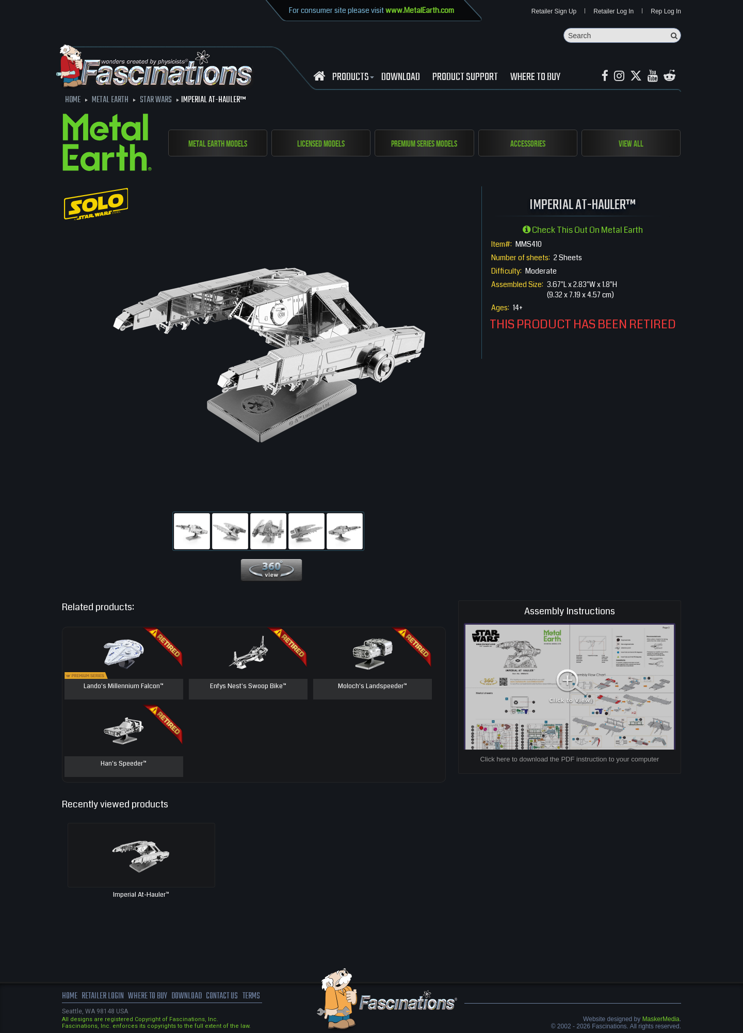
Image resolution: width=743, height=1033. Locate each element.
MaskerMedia (661, 1019)
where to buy (149, 997)
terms (256, 997)
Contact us (226, 997)
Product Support (465, 78)
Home (69, 997)
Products (352, 78)
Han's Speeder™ (124, 764)
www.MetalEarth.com (419, 10)
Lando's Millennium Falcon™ (123, 687)
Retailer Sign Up (553, 11)
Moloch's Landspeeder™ (372, 687)
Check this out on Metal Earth (583, 230)
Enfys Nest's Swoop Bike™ (248, 687)
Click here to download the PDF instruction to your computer (569, 760)
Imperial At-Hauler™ (141, 895)
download (400, 78)
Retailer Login (103, 997)
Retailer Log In (613, 11)
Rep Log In (666, 11)
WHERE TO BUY (535, 78)
